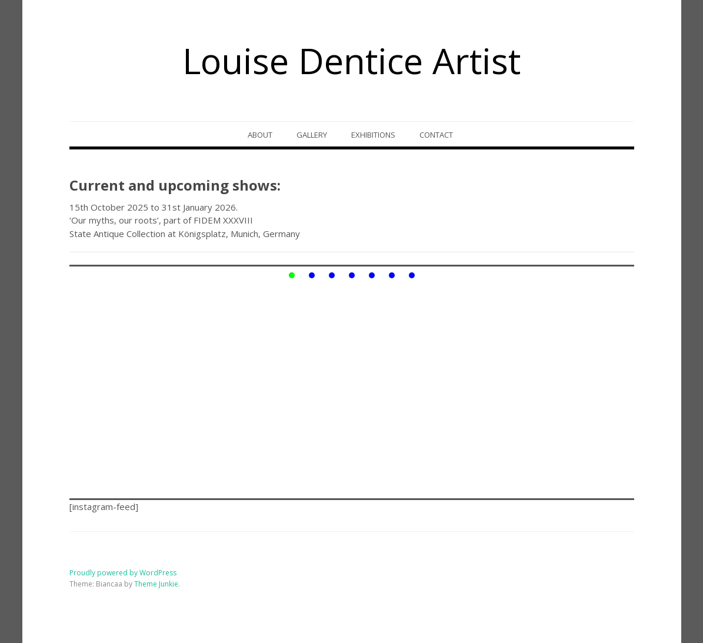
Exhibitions (373, 134)
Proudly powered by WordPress (122, 573)
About (260, 134)
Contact (436, 134)
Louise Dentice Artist (351, 60)
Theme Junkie (156, 584)
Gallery (311, 134)
